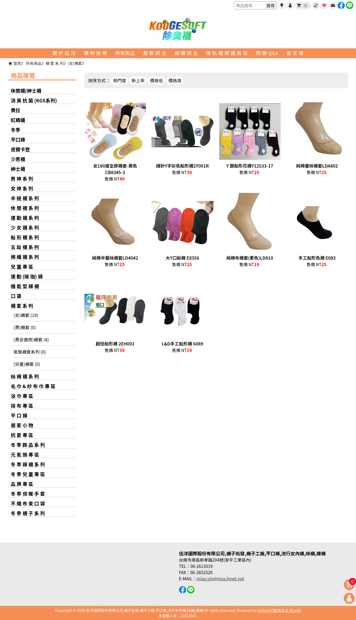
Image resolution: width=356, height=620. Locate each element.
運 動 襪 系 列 (25, 217)
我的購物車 (305, 5)
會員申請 (282, 5)
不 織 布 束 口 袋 (28, 503)
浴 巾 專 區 (22, 395)
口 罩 (16, 295)
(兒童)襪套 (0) (27, 364)
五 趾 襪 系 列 (25, 247)
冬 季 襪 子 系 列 (28, 513)
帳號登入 (290, 5)
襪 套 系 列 (54, 63)
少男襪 (18, 159)
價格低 (156, 80)
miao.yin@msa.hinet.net (220, 578)
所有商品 (34, 63)
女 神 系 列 (22, 188)
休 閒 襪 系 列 (25, 207)
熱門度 (119, 80)
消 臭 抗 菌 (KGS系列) (34, 100)
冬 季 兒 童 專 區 (28, 474)
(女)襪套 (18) (26, 315)
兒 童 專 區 (22, 266)
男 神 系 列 (22, 178)
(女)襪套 (75, 63)
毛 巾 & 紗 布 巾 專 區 (33, 386)
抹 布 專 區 (22, 405)
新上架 (138, 80)
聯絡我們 (333, 5)
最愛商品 (324, 5)
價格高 (174, 80)
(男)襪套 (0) (25, 327)
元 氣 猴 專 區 (25, 454)
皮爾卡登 (20, 149)
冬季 (15, 129)
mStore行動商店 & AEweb (279, 610)
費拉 (15, 110)
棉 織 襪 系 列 (25, 256)
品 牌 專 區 (22, 483)
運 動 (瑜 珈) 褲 (27, 276)
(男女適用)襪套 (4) (31, 339)
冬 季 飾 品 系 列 (28, 444)
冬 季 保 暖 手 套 (28, 493)
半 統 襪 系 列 (25, 198)
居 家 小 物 (22, 425)
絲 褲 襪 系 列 (25, 376)
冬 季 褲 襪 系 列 (28, 464)
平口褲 (18, 139)
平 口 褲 (19, 415)
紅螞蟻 (18, 120)
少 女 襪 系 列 (25, 227)
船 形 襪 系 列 (25, 237)
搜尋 (271, 5)
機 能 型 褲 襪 (25, 286)
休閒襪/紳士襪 (26, 90)
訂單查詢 (316, 5)
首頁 (17, 63)
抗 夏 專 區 (22, 435)
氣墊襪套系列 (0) (30, 351)
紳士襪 (18, 168)
